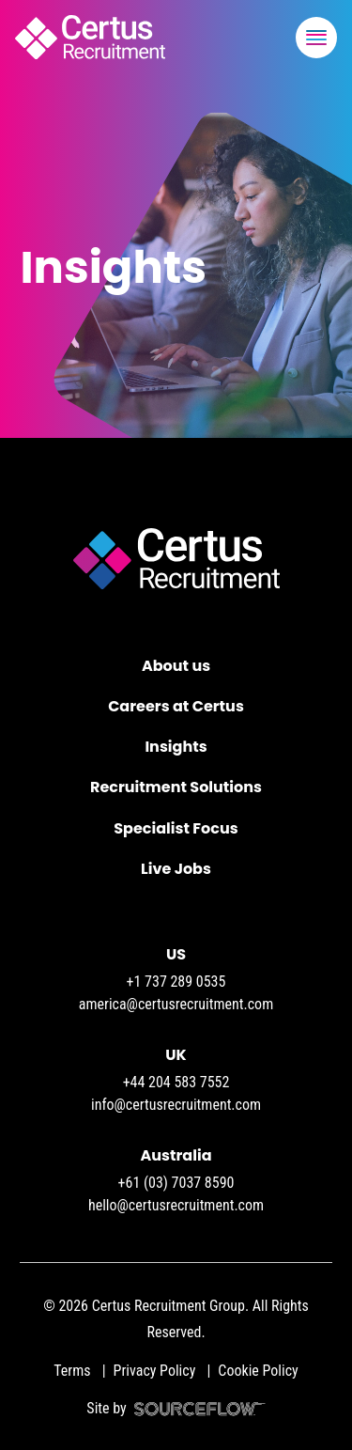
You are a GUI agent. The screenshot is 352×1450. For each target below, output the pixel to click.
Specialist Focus (175, 828)
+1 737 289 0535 (176, 981)
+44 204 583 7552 (176, 1082)
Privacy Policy (155, 1371)
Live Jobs (176, 869)
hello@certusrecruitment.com (176, 1205)
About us (176, 666)
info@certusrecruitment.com (176, 1105)
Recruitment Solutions (176, 787)
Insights (176, 746)
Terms (72, 1371)
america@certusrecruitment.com (176, 1004)
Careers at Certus (176, 706)
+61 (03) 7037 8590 (176, 1183)
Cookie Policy (258, 1371)
